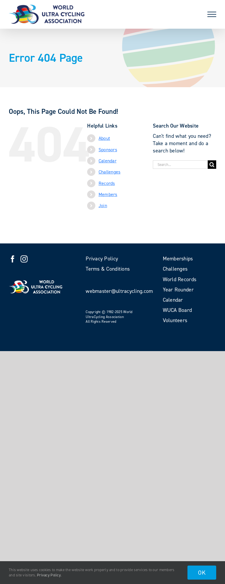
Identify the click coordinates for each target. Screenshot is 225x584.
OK (202, 572)
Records (107, 183)
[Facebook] (12, 259)
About (104, 138)
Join (103, 205)
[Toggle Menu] (212, 14)
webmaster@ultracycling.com (119, 291)
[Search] (212, 164)
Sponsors (108, 150)
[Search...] (180, 164)
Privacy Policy (49, 575)
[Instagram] (24, 259)
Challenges (110, 172)
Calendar (107, 161)
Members (108, 194)
